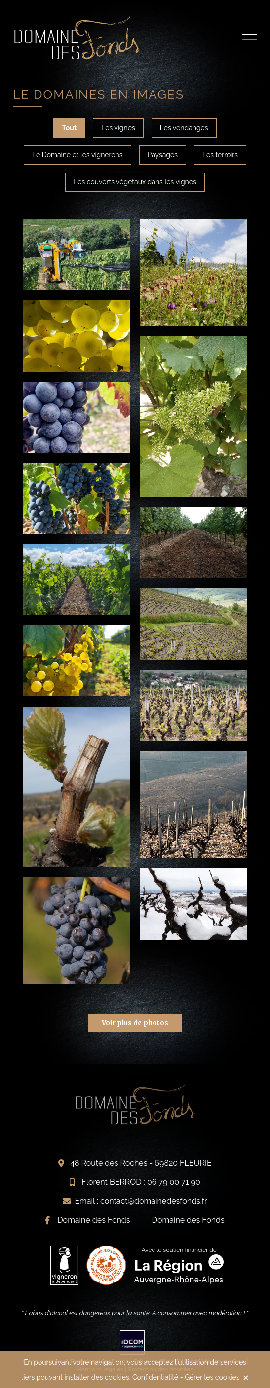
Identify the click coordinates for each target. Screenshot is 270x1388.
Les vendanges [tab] (184, 128)
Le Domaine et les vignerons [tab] (77, 155)
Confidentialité (155, 1377)
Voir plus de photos (135, 1023)
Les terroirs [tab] (220, 155)
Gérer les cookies (212, 1377)
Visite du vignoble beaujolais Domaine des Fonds (77, 38)
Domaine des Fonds (93, 1220)
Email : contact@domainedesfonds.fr (141, 1201)
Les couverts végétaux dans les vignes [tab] (135, 182)
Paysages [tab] (163, 155)
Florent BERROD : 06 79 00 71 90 (140, 1182)
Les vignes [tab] (118, 128)
